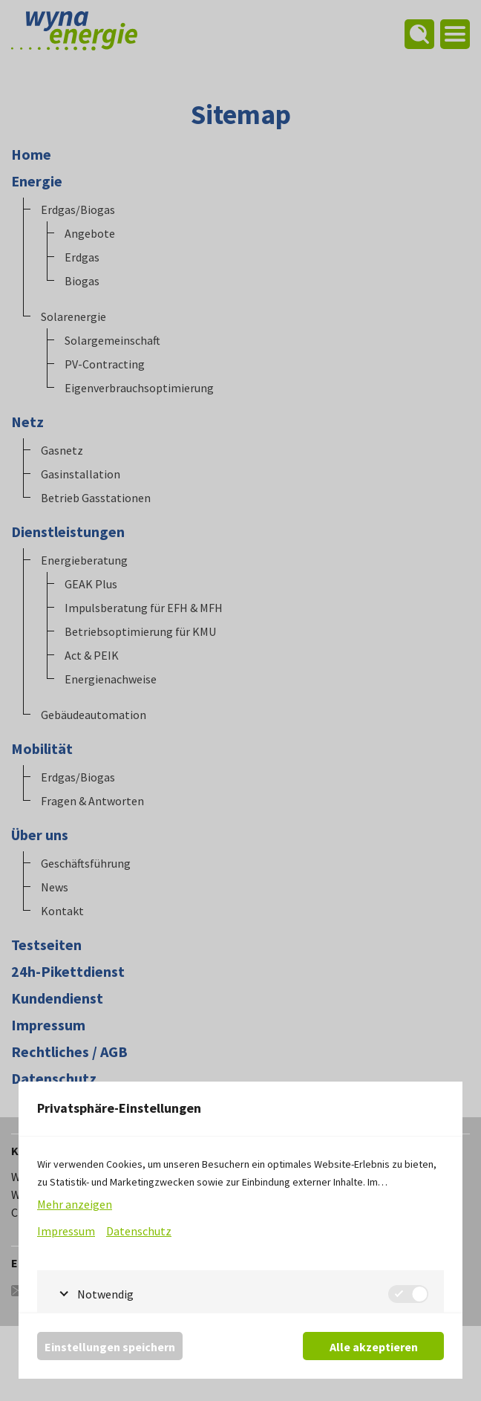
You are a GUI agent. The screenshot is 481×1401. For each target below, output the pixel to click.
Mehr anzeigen (74, 1204)
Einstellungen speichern (110, 1346)
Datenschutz (138, 1231)
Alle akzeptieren (374, 1346)
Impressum (66, 1231)
